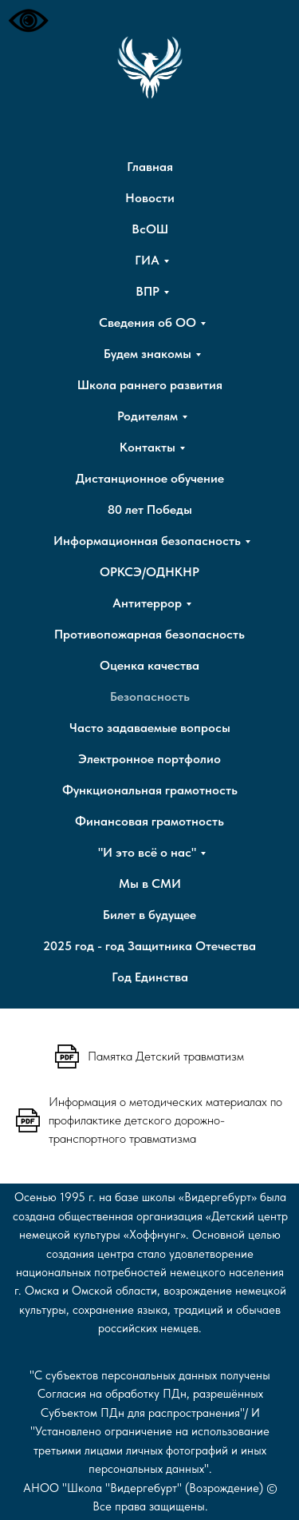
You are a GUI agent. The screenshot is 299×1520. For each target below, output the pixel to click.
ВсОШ (150, 229)
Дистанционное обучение (150, 478)
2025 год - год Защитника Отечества (149, 945)
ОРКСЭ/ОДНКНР (149, 571)
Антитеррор (147, 603)
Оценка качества (149, 665)
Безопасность (150, 696)
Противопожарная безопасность (149, 634)
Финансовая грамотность (149, 821)
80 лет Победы (150, 509)
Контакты (147, 447)
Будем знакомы (147, 353)
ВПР (147, 291)
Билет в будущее (149, 914)
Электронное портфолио (149, 758)
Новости (150, 197)
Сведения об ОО (147, 322)
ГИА (147, 260)
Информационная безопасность (147, 540)
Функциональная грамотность (150, 790)
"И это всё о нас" (147, 852)
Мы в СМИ (150, 883)
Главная (150, 166)
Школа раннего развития (149, 384)
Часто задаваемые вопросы (149, 727)
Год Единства (150, 977)
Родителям (147, 416)
